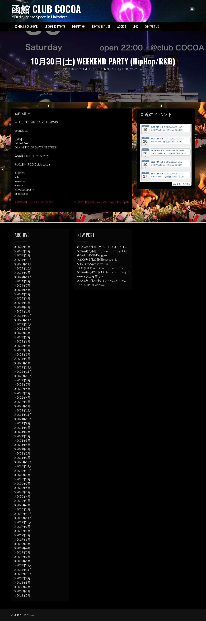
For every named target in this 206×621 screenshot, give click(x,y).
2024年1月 (23, 311)
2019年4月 (23, 548)
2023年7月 (23, 337)
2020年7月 (23, 483)
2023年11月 (24, 320)
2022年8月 (23, 380)
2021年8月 (23, 427)
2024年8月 (23, 281)
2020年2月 (23, 505)
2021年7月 (23, 432)
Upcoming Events (55, 26)
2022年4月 (23, 397)
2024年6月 (23, 289)
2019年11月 (24, 518)
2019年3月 (23, 552)
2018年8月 (23, 582)
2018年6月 (23, 591)
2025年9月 (23, 272)
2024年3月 (23, 302)
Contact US (152, 26)
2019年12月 (24, 513)
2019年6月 (23, 539)
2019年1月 (23, 561)
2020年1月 (23, 509)
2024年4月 (23, 298)
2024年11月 (24, 277)
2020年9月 (23, 475)
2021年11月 (24, 414)
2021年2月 (23, 453)
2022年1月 (23, 406)
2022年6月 (23, 389)
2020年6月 (23, 487)
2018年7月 (23, 586)
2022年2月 (23, 401)
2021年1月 (23, 457)
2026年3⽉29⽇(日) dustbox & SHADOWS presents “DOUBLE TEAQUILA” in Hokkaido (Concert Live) (101, 263)
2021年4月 (23, 444)
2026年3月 (23, 246)
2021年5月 (23, 440)
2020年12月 (24, 462)
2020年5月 (23, 492)
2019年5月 (23, 543)
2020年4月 (23, 496)
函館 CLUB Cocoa (47, 8)
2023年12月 (24, 315)
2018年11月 (24, 569)
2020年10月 (24, 470)
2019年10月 (24, 522)
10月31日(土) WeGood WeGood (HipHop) (100, 202)
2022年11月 (24, 371)
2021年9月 (23, 423)
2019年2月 (23, 556)
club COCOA (93, 68)
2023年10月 (24, 324)
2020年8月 (23, 479)
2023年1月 (23, 363)
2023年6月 (23, 341)
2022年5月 (23, 393)
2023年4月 (23, 350)
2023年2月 (23, 358)
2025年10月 (24, 268)
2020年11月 (24, 466)
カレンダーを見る (182, 184)
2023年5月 (23, 345)
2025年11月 (24, 264)
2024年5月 (23, 294)
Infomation (78, 26)
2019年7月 (23, 535)
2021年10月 (24, 419)
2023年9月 (23, 328)
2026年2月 (23, 251)
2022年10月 (24, 375)
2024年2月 (23, 307)
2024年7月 (23, 285)
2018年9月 (23, 578)
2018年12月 (24, 565)
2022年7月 (23, 384)
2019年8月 (23, 531)
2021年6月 (23, 436)
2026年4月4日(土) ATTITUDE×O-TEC (103, 246)
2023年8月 (23, 332)
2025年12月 (24, 259)
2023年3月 (23, 354)
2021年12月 (24, 410)
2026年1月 (23, 255)
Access (121, 26)
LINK (135, 26)
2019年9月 (23, 526)
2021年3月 (23, 449)
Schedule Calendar (26, 26)
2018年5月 (23, 595)
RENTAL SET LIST (101, 26)
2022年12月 (24, 367)
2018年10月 (24, 574)
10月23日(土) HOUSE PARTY (35, 202)
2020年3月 (23, 500)
